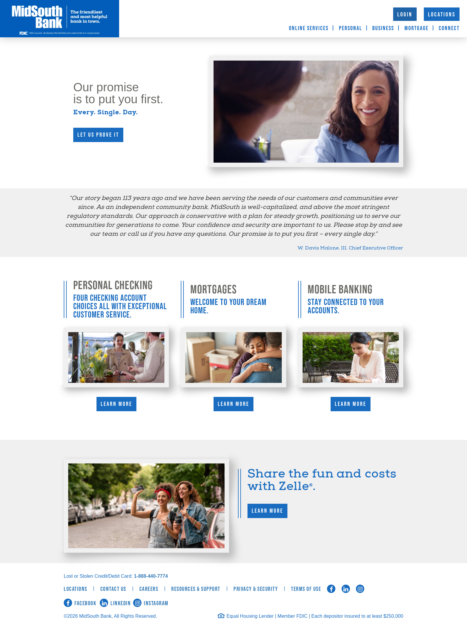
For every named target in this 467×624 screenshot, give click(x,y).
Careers (148, 589)
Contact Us (113, 589)
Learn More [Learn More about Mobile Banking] (350, 404)
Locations (441, 14)
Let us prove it (98, 134)
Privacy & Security (256, 589)
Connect (449, 28)
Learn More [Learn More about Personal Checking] (116, 404)
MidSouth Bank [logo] (59, 18)
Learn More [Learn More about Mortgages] (233, 404)
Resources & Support (195, 589)
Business (383, 28)
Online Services (309, 28)
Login (404, 14)
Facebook (80, 603)
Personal (350, 28)
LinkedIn (115, 603)
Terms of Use (306, 589)
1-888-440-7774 (151, 576)
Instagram (151, 603)
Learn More (267, 510)
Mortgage (416, 28)
